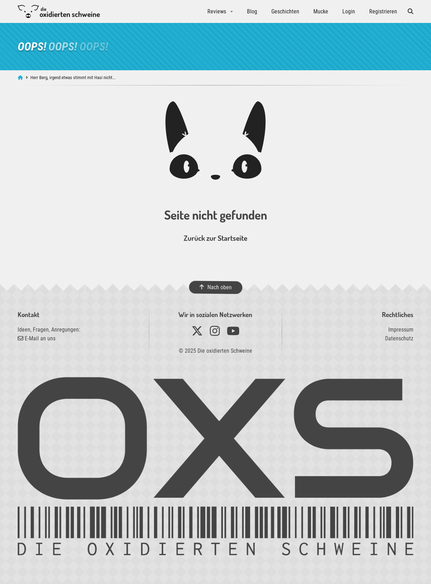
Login (348, 11)
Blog (252, 11)
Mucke (320, 11)
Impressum (400, 329)
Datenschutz (399, 338)
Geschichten (285, 11)
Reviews (216, 11)
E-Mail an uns (36, 338)
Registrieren (383, 11)
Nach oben (215, 287)
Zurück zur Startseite (215, 238)
